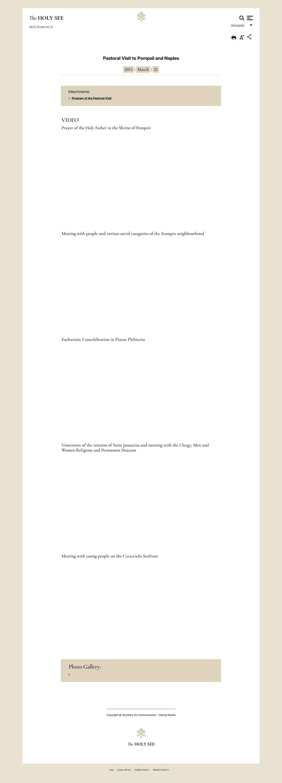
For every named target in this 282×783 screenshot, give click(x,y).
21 (51, 27)
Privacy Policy (161, 770)
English (239, 26)
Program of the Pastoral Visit (92, 98)
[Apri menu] (249, 18)
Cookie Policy (141, 770)
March (42, 27)
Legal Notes (124, 770)
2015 (32, 27)
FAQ (112, 770)
